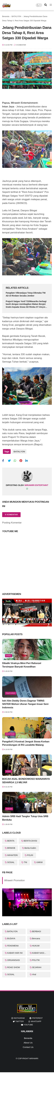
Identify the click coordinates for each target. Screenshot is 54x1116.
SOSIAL (11, 862)
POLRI (30, 855)
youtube (28, 1025)
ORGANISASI (13, 960)
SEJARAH (36, 967)
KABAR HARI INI (15, 953)
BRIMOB (11, 848)
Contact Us (28, 1047)
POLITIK (36, 960)
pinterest (37, 1018)
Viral (8, 655)
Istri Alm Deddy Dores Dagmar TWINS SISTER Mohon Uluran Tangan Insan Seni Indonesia (25, 704)
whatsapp (36, 1021)
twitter (19, 1021)
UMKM (39, 862)
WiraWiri (33, 1058)
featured (10, 693)
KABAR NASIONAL (41, 953)
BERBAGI (36, 931)
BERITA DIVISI (30, 841)
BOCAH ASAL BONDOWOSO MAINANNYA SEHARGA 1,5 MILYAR (26, 781)
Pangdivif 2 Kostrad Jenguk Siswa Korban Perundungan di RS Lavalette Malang (25, 743)
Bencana (36, 938)
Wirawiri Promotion (14, 880)
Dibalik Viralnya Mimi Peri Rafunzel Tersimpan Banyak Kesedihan (21, 665)
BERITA (10, 841)
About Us (28, 1042)
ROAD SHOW (13, 967)
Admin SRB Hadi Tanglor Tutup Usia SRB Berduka (25, 818)
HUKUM (35, 946)
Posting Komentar (12, 522)
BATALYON (16, 16)
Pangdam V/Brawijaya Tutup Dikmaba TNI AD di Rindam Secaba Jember (26, 294)
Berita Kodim (30, 848)
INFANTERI (12, 855)
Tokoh (9, 809)
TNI (25, 862)
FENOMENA (13, 946)
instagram (19, 1018)
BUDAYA (11, 938)
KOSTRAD (10, 734)
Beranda (5, 16)
